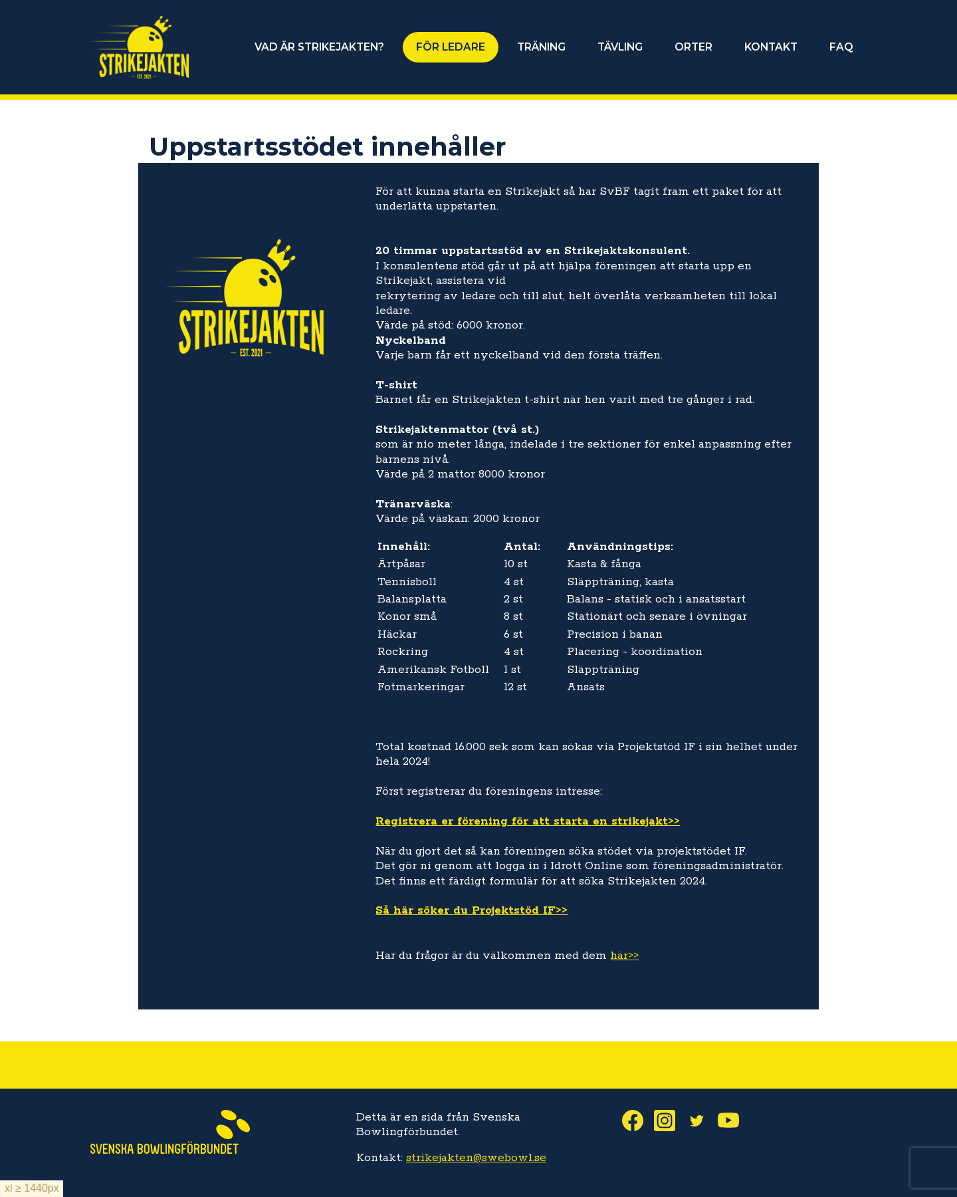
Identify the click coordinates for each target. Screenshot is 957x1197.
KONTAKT (771, 47)
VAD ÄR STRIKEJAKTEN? (319, 47)
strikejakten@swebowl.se (476, 1157)
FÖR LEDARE (450, 47)
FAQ (841, 47)
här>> (624, 955)
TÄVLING (620, 47)
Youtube (734, 1120)
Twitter (702, 1120)
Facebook (638, 1120)
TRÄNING (541, 47)
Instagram (670, 1120)
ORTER (693, 47)
